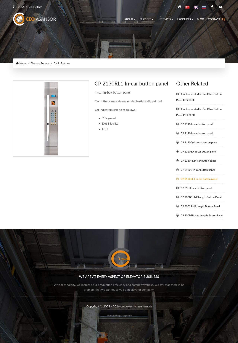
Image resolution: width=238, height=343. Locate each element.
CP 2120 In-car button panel (197, 133)
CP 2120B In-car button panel (198, 169)
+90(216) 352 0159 (27, 6)
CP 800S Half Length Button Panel (200, 206)
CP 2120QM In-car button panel (199, 142)
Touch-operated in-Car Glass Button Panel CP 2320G (199, 111)
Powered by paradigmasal (119, 315)
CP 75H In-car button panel (196, 187)
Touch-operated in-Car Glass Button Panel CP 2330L (199, 96)
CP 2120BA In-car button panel (198, 151)
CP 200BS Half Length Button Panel (201, 197)
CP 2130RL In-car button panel (198, 160)
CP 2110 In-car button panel (197, 124)
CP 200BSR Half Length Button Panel (202, 215)
